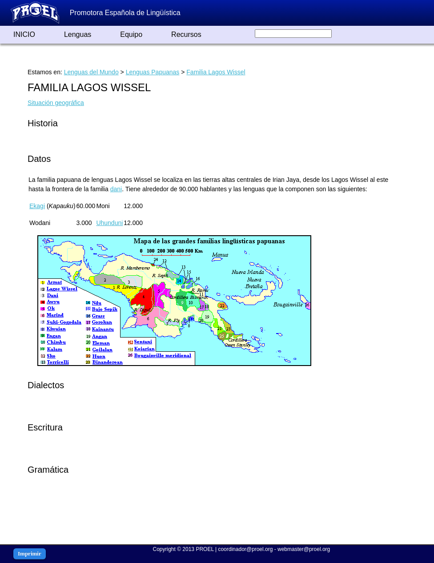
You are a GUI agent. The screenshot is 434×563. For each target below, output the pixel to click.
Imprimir (29, 553)
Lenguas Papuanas (153, 72)
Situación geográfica (56, 102)
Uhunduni (109, 222)
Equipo (131, 34)
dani (116, 189)
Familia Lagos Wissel (215, 72)
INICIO (24, 34)
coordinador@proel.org (245, 549)
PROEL (204, 549)
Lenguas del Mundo (91, 72)
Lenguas (77, 34)
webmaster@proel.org (303, 549)
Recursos (186, 34)
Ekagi (37, 205)
